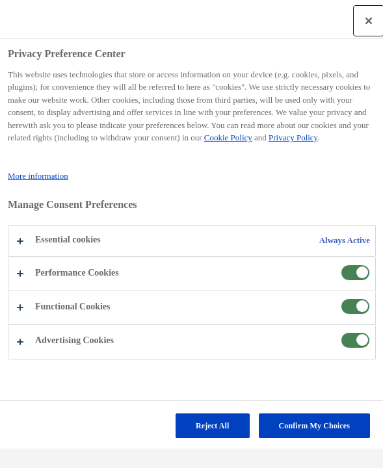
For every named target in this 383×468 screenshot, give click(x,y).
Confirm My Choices (314, 425)
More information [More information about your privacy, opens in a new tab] (38, 176)
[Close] (368, 20)
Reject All (213, 425)
